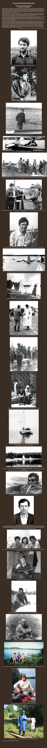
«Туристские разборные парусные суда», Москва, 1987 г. (27, 26)
